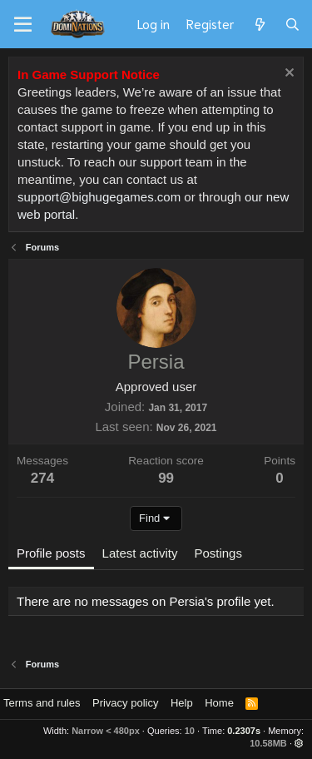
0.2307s (243, 731)
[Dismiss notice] (287, 74)
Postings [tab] (218, 553)
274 (42, 478)
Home (219, 703)
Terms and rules (41, 703)
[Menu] (22, 25)
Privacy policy (125, 703)
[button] (299, 743)
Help (182, 703)
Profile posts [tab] (51, 553)
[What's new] (259, 24)
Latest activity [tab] (140, 553)
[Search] (292, 24)
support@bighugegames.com (99, 197)
